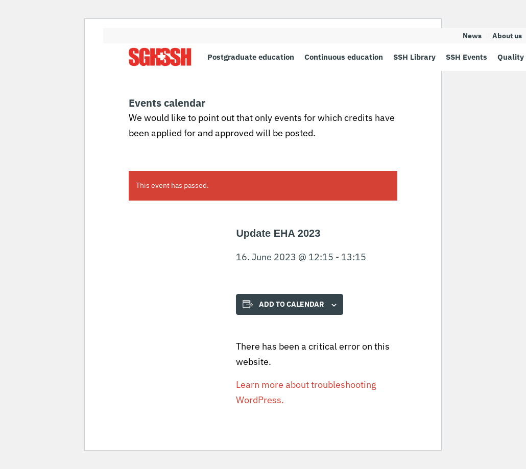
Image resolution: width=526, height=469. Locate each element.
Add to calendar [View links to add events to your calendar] (291, 304)
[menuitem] (472, 35)
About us (507, 35)
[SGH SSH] (160, 57)
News (472, 35)
